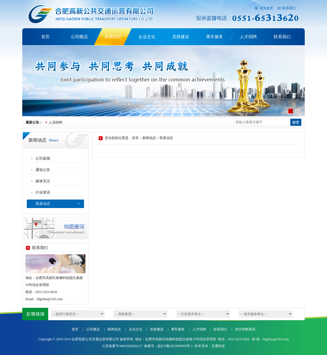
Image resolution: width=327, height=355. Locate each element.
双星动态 (43, 204)
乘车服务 (214, 36)
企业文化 (146, 36)
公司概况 (79, 36)
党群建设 (180, 36)
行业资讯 (43, 192)
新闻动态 (113, 36)
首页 (45, 36)
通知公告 (43, 170)
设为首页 (266, 8)
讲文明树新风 (245, 329)
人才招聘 (248, 36)
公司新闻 (43, 158)
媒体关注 (43, 181)
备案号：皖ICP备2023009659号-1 (168, 346)
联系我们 (289, 8)
